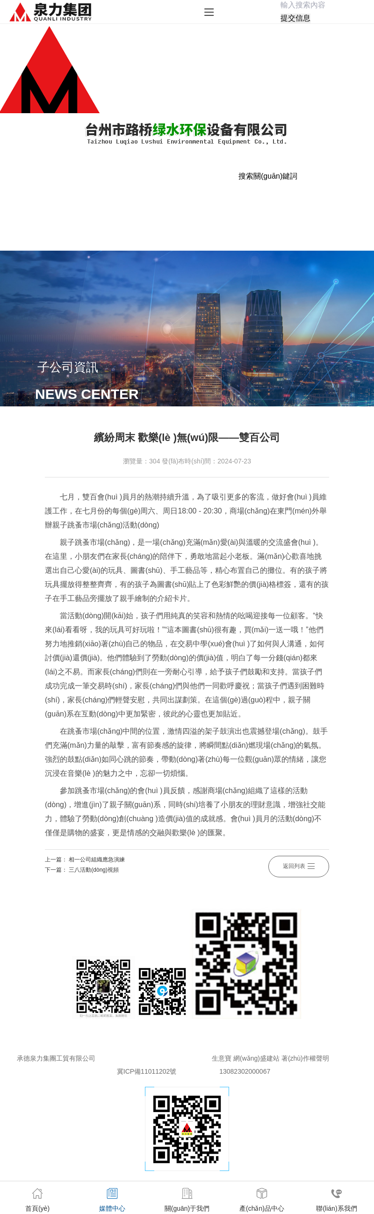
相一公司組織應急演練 (97, 859)
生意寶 (221, 1058)
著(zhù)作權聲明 (305, 1058)
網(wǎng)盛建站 (256, 1058)
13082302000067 (244, 1071)
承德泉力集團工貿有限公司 (56, 1058)
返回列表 (299, 864)
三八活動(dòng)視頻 (94, 870)
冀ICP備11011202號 (147, 1071)
